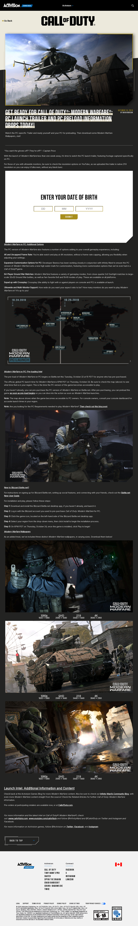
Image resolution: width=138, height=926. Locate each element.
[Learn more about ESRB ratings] (101, 915)
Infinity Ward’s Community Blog (114, 794)
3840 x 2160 (96, 616)
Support (26, 904)
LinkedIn (70, 879)
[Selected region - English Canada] (118, 864)
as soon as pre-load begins (22, 393)
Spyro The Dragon (52, 879)
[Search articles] (132, 5)
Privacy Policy (49, 904)
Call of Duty (50, 869)
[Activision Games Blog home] (25, 865)
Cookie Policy (61, 904)
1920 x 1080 (44, 616)
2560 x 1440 (61, 616)
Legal (18, 904)
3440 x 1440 (78, 616)
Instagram (70, 876)
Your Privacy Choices (93, 904)
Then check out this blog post (93, 406)
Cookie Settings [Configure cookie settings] (74, 904)
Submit (69, 216)
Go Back (7, 21)
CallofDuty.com (65, 805)
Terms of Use (36, 904)
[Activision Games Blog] (18, 5)
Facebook (70, 869)
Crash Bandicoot (52, 882)
